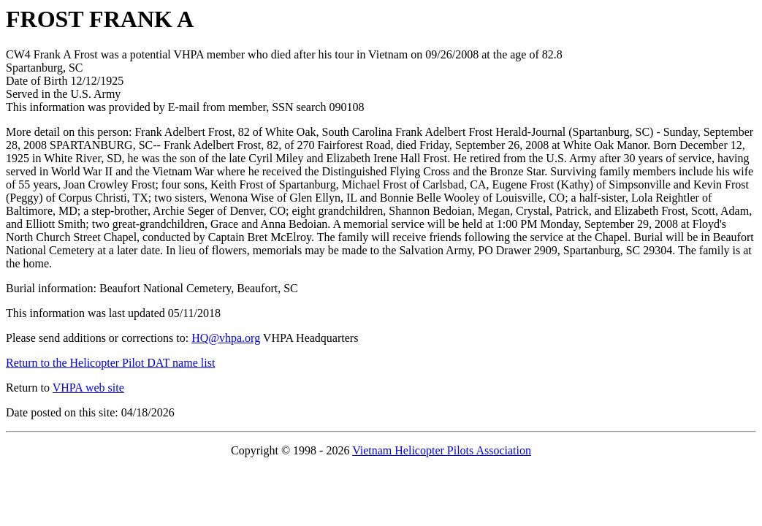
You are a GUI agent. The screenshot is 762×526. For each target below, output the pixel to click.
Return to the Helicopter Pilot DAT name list (110, 363)
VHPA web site (88, 387)
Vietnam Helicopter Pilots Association (441, 450)
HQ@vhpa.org (225, 338)
